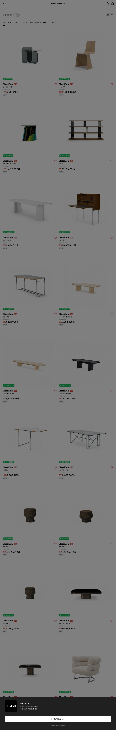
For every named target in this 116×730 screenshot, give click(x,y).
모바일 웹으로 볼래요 (58, 725)
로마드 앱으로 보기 (58, 719)
